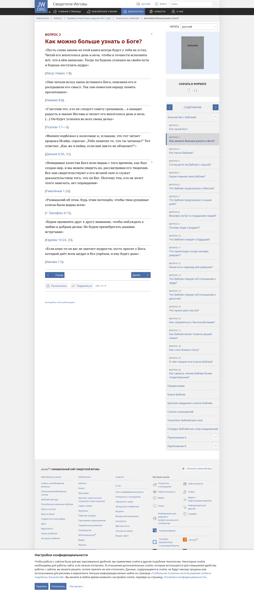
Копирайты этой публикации (60, 302)
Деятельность (122, 525)
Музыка (82, 544)
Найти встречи (193, 484)
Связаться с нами (124, 501)
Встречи (119, 511)
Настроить (76, 586)
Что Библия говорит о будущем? (194, 237)
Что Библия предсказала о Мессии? (194, 186)
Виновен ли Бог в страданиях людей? (194, 214)
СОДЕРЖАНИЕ (193, 107)
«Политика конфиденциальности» (185, 577)
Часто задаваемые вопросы (129, 491)
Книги (81, 488)
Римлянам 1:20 (57, 191)
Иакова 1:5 (54, 262)
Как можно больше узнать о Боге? (194, 139)
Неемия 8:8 (54, 100)
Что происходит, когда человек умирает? (194, 251)
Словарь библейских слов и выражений (192, 429)
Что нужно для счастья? (194, 308)
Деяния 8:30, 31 (57, 154)
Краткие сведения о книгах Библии (189, 403)
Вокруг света (121, 535)
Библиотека (43, 18)
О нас (118, 485)
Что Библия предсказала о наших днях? (194, 200)
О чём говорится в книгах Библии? (194, 359)
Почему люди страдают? (194, 225)
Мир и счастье (48, 509)
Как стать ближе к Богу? (194, 348)
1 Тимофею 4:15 (58, 213)
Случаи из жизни (124, 530)
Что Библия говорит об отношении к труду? (194, 279)
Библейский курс (49, 499)
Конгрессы (120, 521)
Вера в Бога (47, 528)
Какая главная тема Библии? (194, 174)
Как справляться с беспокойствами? (194, 320)
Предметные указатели (90, 525)
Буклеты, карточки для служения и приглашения (91, 499)
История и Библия (50, 538)
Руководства (84, 530)
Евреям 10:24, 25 (58, 240)
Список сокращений (180, 411)
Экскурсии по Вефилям (127, 506)
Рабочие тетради (87, 515)
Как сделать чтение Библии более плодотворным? (194, 373)
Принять (41, 586)
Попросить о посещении (128, 496)
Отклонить (58, 586)
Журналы (83, 510)
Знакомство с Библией (127, 18)
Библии (58, 18)
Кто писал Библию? (194, 151)
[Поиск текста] (191, 4)
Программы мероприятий (91, 520)
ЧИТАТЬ (174, 26)
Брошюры (83, 493)
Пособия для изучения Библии (57, 504)
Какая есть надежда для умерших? (194, 265)
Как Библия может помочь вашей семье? (194, 334)
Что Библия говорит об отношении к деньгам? (194, 294)
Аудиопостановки (87, 549)
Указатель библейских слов (184, 420)
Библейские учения (51, 476)
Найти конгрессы (164, 492)
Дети (43, 523)
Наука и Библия (49, 533)
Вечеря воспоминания (127, 516)
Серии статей (85, 505)
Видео (81, 539)
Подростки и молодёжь (53, 518)
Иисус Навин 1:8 (58, 73)
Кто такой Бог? (194, 127)
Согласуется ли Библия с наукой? (194, 162)
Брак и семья (47, 513)
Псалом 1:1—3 (57, 127)
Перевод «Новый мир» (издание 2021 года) (89, 18)
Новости (119, 476)
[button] (102, 11)
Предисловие (176, 386)
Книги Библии (176, 394)
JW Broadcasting (87, 535)
